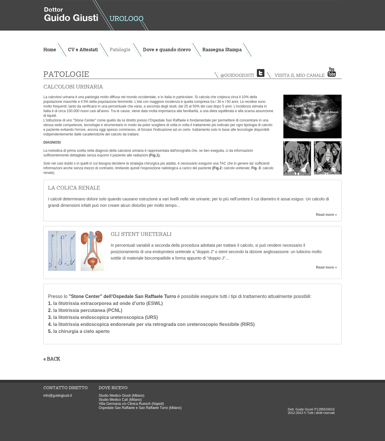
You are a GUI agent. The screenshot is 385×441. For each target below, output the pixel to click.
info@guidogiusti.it (57, 396)
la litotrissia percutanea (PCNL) (87, 310)
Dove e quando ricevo (167, 49)
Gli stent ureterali (141, 234)
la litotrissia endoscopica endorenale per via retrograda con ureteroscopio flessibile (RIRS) (154, 324)
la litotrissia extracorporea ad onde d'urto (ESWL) (107, 303)
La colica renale (74, 188)
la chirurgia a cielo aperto (81, 331)
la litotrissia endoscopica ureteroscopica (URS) (105, 317)
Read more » (326, 215)
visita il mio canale (300, 75)
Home (49, 49)
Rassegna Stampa (222, 49)
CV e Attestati (83, 49)
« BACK (51, 359)
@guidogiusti (237, 75)
